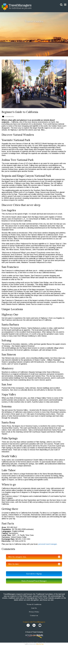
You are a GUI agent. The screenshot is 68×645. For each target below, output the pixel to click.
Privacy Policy (34, 612)
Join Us (34, 608)
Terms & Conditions (34, 604)
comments (8, 116)
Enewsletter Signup (34, 574)
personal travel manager (47, 544)
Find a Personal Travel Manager (34, 581)
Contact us (34, 615)
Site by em (39, 644)
